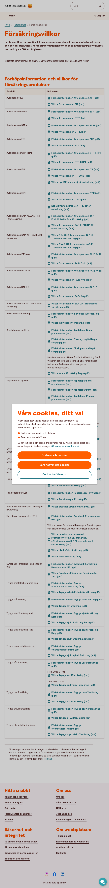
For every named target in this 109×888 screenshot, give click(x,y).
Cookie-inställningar (55, 474)
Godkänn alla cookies (54, 455)
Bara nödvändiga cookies (54, 465)
